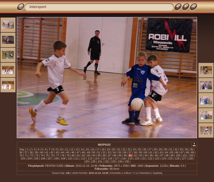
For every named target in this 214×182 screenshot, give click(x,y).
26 (144, 149)
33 (181, 149)
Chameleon (144, 172)
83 (88, 155)
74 (42, 155)
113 (90, 158)
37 (26, 152)
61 (151, 152)
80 (73, 155)
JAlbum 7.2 (130, 172)
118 (123, 158)
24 (134, 149)
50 (94, 152)
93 (140, 155)
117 (117, 158)
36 (20, 152)
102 (191, 155)
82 (83, 155)
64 (166, 152)
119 (130, 158)
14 (82, 149)
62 (156, 152)
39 (36, 152)
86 (104, 155)
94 (146, 155)
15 (87, 149)
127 (184, 158)
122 (150, 158)
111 (77, 158)
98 (167, 155)
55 (120, 152)
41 (46, 152)
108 (56, 158)
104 (29, 158)
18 (103, 149)
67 (182, 152)
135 (127, 161)
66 (177, 152)
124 (164, 158)
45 (67, 152)
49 (88, 152)
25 (139, 149)
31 (170, 149)
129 (87, 161)
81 (78, 155)
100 (178, 155)
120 (137, 158)
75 (47, 155)
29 (160, 149)
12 (72, 149)
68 (187, 152)
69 (192, 152)
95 (151, 155)
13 (77, 149)
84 (94, 155)
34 (186, 149)
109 (63, 158)
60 (146, 152)
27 (150, 149)
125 (170, 158)
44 (62, 152)
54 (114, 152)
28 (155, 149)
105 (36, 158)
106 (43, 158)
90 (125, 155)
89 (120, 155)
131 (100, 161)
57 (130, 152)
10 (61, 149)
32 (176, 149)
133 (113, 161)
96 (156, 155)
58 (135, 152)
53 (109, 152)
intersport (38, 7)
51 (98, 152)
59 (140, 152)
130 (93, 161)
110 (70, 158)
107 (50, 158)
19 (108, 149)
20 (113, 149)
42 (52, 152)
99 (172, 155)
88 (114, 155)
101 (185, 155)
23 (129, 149)
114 (97, 158)
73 (36, 155)
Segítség (157, 172)
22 (124, 149)
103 (23, 158)
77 (57, 155)
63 (161, 152)
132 (107, 161)
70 (21, 155)
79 (68, 155)
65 (172, 152)
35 (191, 149)
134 (120, 161)
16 (92, 149)
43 (57, 152)
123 (157, 158)
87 (109, 155)
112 (83, 158)
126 (177, 158)
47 (78, 152)
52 (104, 152)
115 (103, 158)
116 (110, 158)
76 (52, 155)
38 (31, 152)
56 (124, 152)
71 (26, 155)
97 (162, 155)
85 (99, 155)
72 (31, 155)
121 (143, 158)
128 (191, 158)
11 (66, 149)
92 (136, 155)
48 (83, 152)
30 (165, 149)
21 (118, 149)
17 (98, 149)
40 (41, 152)
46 (72, 152)
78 (62, 155)
